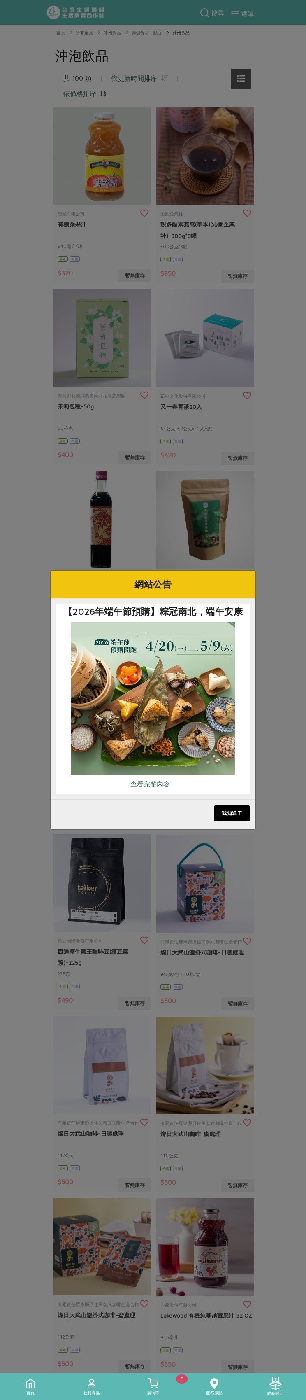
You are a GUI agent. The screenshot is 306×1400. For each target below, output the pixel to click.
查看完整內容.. (151, 784)
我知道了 (232, 813)
